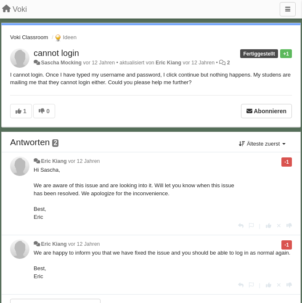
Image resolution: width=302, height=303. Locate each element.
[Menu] (288, 9)
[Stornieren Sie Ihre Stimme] (279, 226)
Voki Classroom (29, 37)
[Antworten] (241, 226)
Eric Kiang (168, 63)
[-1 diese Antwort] (289, 226)
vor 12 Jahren (84, 161)
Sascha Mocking (61, 63)
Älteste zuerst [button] (262, 144)
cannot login (56, 53)
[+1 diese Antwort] (268, 226)
